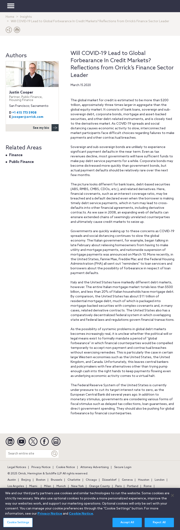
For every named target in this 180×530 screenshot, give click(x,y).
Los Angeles (16, 486)
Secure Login (122, 467)
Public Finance (21, 162)
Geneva (127, 480)
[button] (9, 31)
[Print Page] (17, 31)
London (160, 480)
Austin (12, 480)
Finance (15, 155)
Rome (148, 486)
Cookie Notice (65, 467)
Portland (132, 486)
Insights (26, 17)
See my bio (46, 127)
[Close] (172, 497)
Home (10, 17)
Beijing (26, 480)
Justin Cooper (32, 96)
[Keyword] (54, 453)
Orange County (99, 486)
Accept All (127, 524)
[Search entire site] (28, 453)
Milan (47, 486)
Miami (33, 486)
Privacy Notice (41, 467)
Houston (143, 480)
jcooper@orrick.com (27, 117)
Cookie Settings (18, 524)
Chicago (91, 480)
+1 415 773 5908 (24, 113)
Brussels (56, 480)
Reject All (159, 524)
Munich (61, 486)
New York (77, 486)
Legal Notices (17, 467)
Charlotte (74, 480)
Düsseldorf (109, 480)
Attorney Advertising (94, 467)
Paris (118, 486)
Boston (40, 480)
